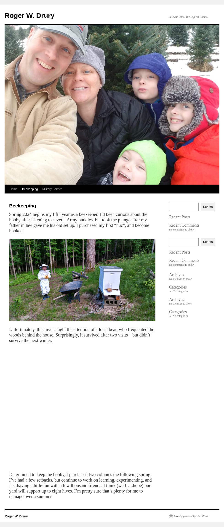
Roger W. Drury (29, 15)
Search (208, 207)
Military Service (52, 189)
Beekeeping (30, 189)
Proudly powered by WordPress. (191, 516)
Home (14, 189)
